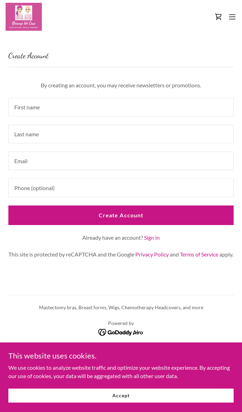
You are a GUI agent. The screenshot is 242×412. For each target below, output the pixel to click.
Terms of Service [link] (199, 254)
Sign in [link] (152, 237)
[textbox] (121, 107)
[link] (24, 17)
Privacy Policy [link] (152, 254)
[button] (232, 17)
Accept (120, 395)
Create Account (121, 215)
